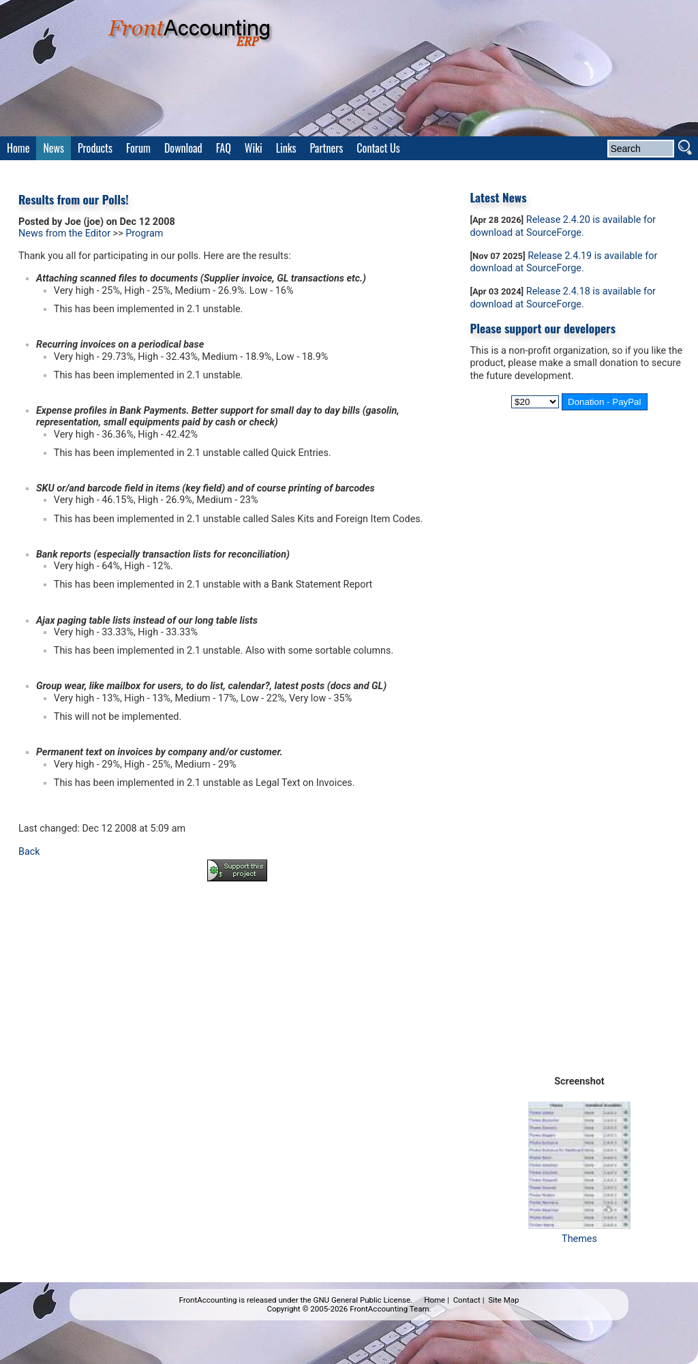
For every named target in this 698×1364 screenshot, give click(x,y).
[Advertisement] (237, 929)
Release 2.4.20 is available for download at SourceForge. (563, 226)
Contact (467, 1300)
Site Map (503, 1300)
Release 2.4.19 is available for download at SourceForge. (563, 262)
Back (29, 852)
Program (144, 233)
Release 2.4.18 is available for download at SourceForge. (563, 298)
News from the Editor (64, 233)
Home (434, 1300)
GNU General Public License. (363, 1300)
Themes (579, 1232)
